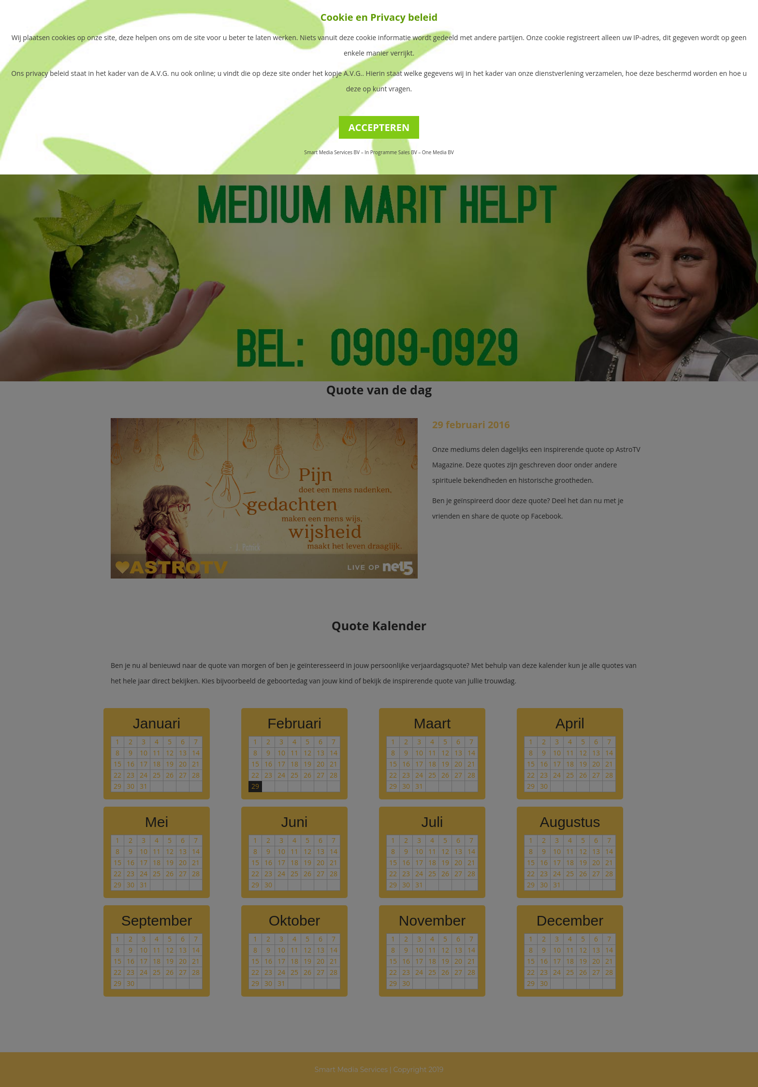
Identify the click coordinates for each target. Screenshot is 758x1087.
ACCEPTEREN (379, 127)
